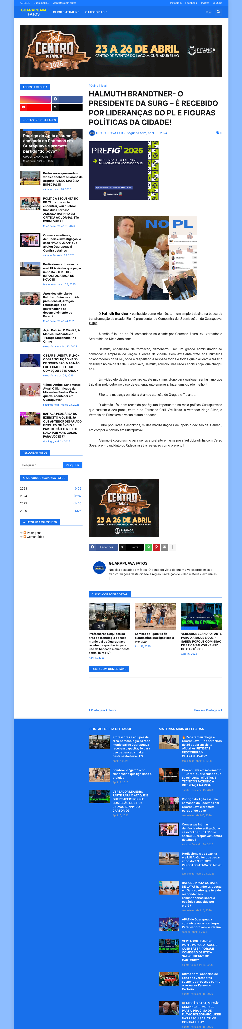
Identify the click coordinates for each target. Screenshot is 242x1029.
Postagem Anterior (103, 710)
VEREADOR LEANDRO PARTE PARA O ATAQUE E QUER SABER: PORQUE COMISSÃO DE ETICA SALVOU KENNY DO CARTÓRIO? (201, 641)
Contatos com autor (64, 2)
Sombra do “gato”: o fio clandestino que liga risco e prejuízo (154, 637)
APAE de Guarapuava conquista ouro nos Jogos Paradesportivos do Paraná (201, 923)
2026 (51, 511)
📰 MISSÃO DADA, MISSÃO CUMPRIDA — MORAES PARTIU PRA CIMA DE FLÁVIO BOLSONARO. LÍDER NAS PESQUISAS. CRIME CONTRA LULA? (201, 1012)
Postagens (32, 532)
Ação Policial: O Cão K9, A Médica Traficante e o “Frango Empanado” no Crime (61, 335)
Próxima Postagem (207, 710)
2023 (51, 488)
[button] (208, 12)
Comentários (34, 536)
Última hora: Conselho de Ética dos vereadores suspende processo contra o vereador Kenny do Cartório (201, 981)
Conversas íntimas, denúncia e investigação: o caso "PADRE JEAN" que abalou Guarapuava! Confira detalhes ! (62, 242)
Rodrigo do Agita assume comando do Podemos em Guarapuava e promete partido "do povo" (200, 804)
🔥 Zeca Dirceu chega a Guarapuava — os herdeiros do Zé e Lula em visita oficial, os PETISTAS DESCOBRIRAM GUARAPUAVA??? (202, 746)
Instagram (176, 2)
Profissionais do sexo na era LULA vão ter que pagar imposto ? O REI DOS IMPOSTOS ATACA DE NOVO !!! (62, 271)
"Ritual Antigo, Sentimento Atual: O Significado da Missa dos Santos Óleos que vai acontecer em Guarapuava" (62, 392)
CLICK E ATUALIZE (66, 12)
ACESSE (25, 2)
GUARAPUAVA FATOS (128, 563)
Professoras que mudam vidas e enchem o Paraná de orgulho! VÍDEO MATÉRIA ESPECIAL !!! (63, 178)
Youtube (217, 2)
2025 (51, 503)
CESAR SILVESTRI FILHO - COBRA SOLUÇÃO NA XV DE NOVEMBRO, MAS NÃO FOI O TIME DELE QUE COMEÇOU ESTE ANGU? (61, 363)
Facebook (191, 2)
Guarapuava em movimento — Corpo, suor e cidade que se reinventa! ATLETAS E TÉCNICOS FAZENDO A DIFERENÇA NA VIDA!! (201, 777)
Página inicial (98, 85)
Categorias (94, 12)
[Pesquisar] (42, 465)
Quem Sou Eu (41, 2)
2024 (51, 496)
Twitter (205, 2)
